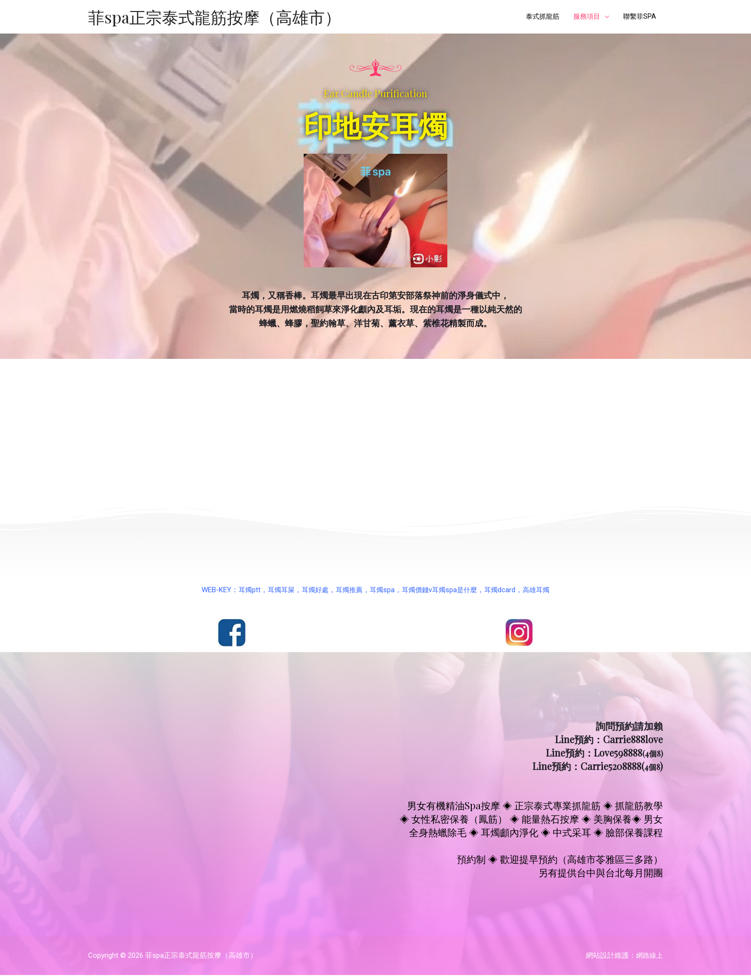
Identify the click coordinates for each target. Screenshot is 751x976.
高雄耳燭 (542, 590)
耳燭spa (382, 590)
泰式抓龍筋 (537, 17)
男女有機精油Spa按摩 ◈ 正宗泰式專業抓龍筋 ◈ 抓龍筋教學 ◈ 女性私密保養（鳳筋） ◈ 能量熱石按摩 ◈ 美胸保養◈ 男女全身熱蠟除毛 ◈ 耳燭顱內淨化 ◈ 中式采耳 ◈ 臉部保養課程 (531, 819)
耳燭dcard (505, 590)
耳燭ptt (242, 590)
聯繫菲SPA (638, 17)
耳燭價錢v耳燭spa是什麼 (442, 590)
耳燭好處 (311, 590)
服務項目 (583, 17)
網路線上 (648, 956)
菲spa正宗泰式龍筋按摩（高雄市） (218, 17)
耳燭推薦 (347, 590)
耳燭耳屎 (276, 590)
